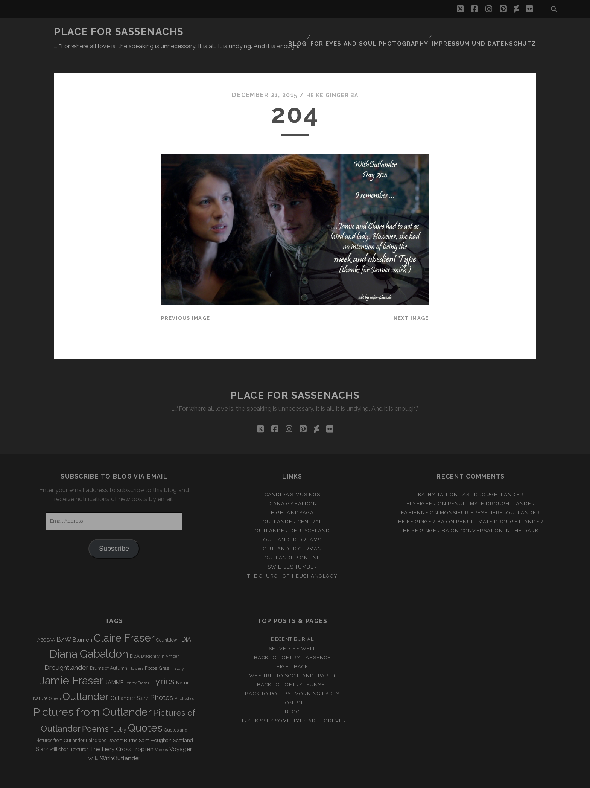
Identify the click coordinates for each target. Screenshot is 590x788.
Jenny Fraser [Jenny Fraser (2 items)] (137, 664)
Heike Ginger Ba (332, 77)
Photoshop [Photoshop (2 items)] (185, 680)
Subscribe (114, 530)
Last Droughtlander (491, 476)
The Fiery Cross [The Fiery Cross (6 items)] (110, 731)
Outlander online (292, 540)
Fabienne (414, 494)
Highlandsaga (292, 494)
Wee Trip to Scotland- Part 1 (292, 657)
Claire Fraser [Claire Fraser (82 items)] (124, 620)
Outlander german (292, 530)
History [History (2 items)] (177, 650)
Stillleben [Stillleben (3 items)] (59, 731)
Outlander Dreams (292, 521)
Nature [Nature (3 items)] (40, 680)
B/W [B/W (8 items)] (63, 621)
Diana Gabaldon (292, 485)
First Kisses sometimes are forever (292, 702)
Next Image (411, 300)
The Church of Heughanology (292, 558)
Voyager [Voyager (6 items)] (180, 731)
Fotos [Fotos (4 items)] (151, 649)
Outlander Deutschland (292, 512)
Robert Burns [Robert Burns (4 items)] (122, 722)
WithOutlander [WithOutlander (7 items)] (120, 740)
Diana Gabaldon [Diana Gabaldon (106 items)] (88, 635)
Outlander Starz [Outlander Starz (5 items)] (129, 680)
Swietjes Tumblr (293, 549)
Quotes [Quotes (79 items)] (145, 709)
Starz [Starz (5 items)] (42, 731)
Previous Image (185, 300)
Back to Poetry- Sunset (292, 666)
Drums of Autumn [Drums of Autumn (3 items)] (108, 649)
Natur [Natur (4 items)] (182, 664)
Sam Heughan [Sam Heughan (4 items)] (155, 722)
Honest (292, 684)
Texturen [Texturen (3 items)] (79, 731)
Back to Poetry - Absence (292, 639)
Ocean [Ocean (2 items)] (55, 680)
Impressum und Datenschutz (491, 32)
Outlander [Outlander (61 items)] (85, 678)
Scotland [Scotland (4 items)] (183, 722)
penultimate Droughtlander (491, 485)
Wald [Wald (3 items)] (93, 740)
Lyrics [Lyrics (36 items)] (163, 663)
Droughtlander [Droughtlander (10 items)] (66, 649)
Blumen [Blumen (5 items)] (82, 622)
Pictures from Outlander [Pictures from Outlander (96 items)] (92, 693)
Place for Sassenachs (118, 31)
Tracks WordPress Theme (263, 779)
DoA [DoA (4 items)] (135, 638)
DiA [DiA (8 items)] (186, 621)
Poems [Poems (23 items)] (95, 710)
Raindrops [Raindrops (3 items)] (96, 722)
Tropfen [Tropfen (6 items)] (143, 731)
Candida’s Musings (292, 476)
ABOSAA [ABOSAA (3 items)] (46, 622)
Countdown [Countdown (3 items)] (168, 622)
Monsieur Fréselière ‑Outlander (490, 494)
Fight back (292, 648)
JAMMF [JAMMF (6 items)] (114, 664)
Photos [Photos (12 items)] (161, 679)
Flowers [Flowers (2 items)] (136, 650)
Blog (318, 32)
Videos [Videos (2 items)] (161, 731)
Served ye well (292, 630)
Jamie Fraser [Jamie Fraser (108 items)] (71, 662)
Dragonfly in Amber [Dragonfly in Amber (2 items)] (160, 638)
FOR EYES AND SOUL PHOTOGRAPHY (386, 32)
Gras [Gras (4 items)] (163, 649)
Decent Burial (292, 621)
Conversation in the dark (499, 512)
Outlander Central (292, 503)
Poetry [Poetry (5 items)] (118, 711)
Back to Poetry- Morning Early (292, 675)
